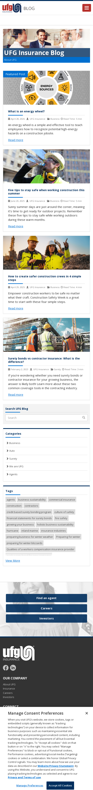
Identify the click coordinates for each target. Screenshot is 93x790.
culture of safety (64, 512)
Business (13, 443)
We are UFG (14, 466)
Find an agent (46, 598)
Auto (10, 450)
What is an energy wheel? (26, 111)
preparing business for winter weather (30, 537)
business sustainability (32, 499)
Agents (12, 474)
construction (14, 505)
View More (13, 560)
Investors (46, 618)
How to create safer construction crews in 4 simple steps (44, 278)
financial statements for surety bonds (29, 518)
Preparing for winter (68, 537)
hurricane (12, 530)
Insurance (9, 688)
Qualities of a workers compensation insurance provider (40, 549)
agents (11, 499)
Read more (15, 140)
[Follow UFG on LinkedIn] (13, 667)
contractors (31, 505)
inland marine (29, 530)
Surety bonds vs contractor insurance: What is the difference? (44, 360)
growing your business (20, 524)
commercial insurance (62, 499)
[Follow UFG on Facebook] (6, 667)
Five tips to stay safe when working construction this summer (46, 191)
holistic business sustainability (55, 524)
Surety (11, 458)
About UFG (10, 60)
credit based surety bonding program (29, 512)
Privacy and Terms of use (24, 780)
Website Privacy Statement (56, 768)
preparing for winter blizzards (24, 543)
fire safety (61, 518)
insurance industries (53, 530)
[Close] (86, 716)
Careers (46, 608)
